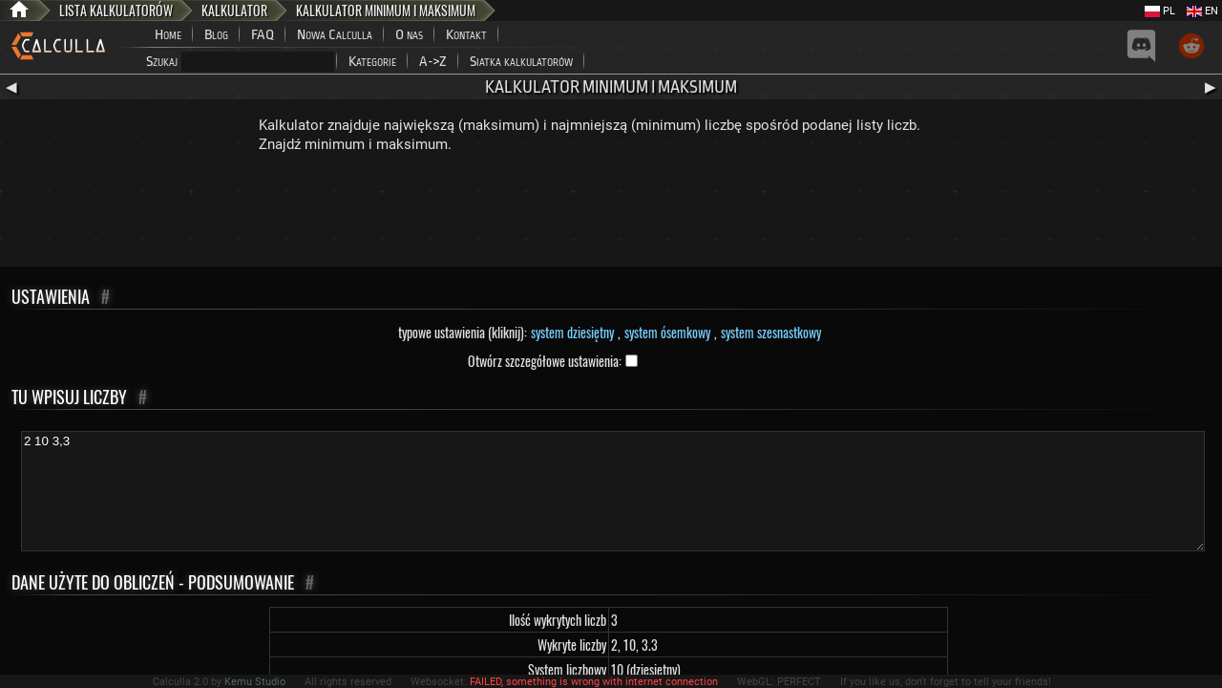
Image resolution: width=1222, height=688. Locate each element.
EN (1202, 11)
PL (1160, 11)
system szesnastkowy (771, 332)
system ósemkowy (667, 332)
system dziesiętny (572, 332)
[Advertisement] (611, 214)
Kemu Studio (254, 682)
